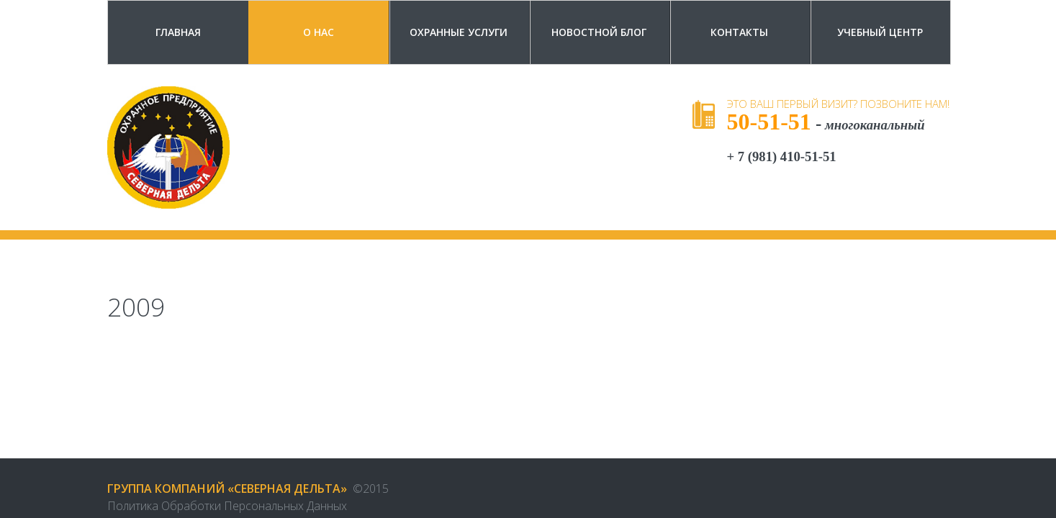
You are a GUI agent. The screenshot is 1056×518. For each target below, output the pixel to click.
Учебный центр (880, 32)
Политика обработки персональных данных (227, 506)
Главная (178, 32)
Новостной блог (598, 32)
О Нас (318, 32)
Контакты (739, 32)
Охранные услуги (458, 32)
